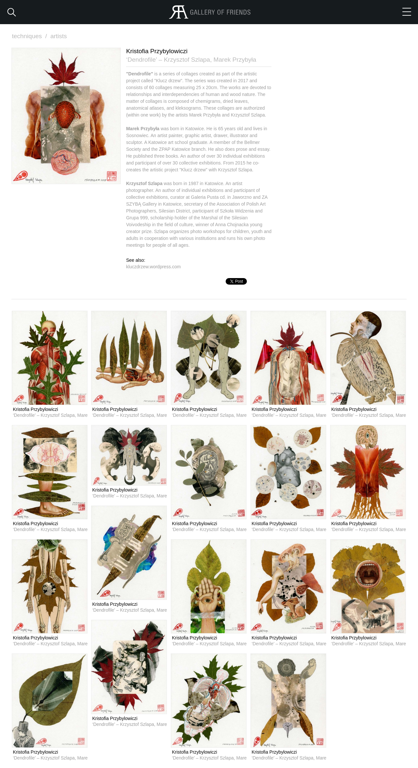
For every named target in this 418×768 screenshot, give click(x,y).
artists (58, 36)
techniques (30, 36)
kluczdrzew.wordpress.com (153, 266)
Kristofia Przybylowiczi (35, 409)
